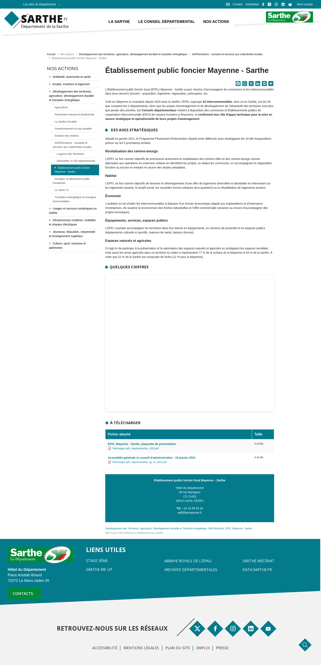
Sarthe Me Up (99, 569)
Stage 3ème (97, 561)
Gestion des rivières (67, 136)
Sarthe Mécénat (259, 561)
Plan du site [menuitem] (177, 648)
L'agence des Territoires (70, 154)
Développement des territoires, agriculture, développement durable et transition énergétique (133, 54)
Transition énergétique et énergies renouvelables (74, 199)
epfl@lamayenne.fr (190, 513)
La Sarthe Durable (66, 121)
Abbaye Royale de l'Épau (187, 561)
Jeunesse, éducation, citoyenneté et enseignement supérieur (72, 234)
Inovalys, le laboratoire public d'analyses (71, 181)
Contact (238, 4)
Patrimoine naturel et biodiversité (74, 114)
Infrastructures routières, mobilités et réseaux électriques (72, 222)
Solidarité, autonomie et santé (71, 77)
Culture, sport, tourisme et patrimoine (67, 246)
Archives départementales (190, 570)
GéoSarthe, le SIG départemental (76, 161)
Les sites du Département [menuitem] (40, 6)
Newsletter (252, 4)
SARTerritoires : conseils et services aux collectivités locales (227, 54)
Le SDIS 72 (62, 190)
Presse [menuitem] (222, 648)
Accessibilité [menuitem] (104, 648)
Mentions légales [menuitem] (141, 648)
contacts (23, 593)
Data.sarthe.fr (257, 570)
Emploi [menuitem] (203, 648)
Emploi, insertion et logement (71, 84)
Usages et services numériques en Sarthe (73, 211)
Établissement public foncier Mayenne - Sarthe (72, 170)
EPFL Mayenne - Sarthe (239, 528)
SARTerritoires (216, 528)
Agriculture (61, 107)
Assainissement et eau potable (73, 128)
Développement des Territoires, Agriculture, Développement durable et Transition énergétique (156, 528)
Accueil (51, 54)
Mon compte (305, 4)
